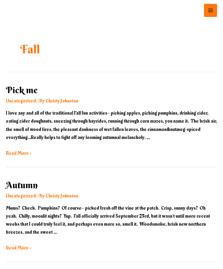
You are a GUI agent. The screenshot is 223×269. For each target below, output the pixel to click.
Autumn (22, 185)
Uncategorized (21, 101)
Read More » (18, 153)
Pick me (22, 90)
